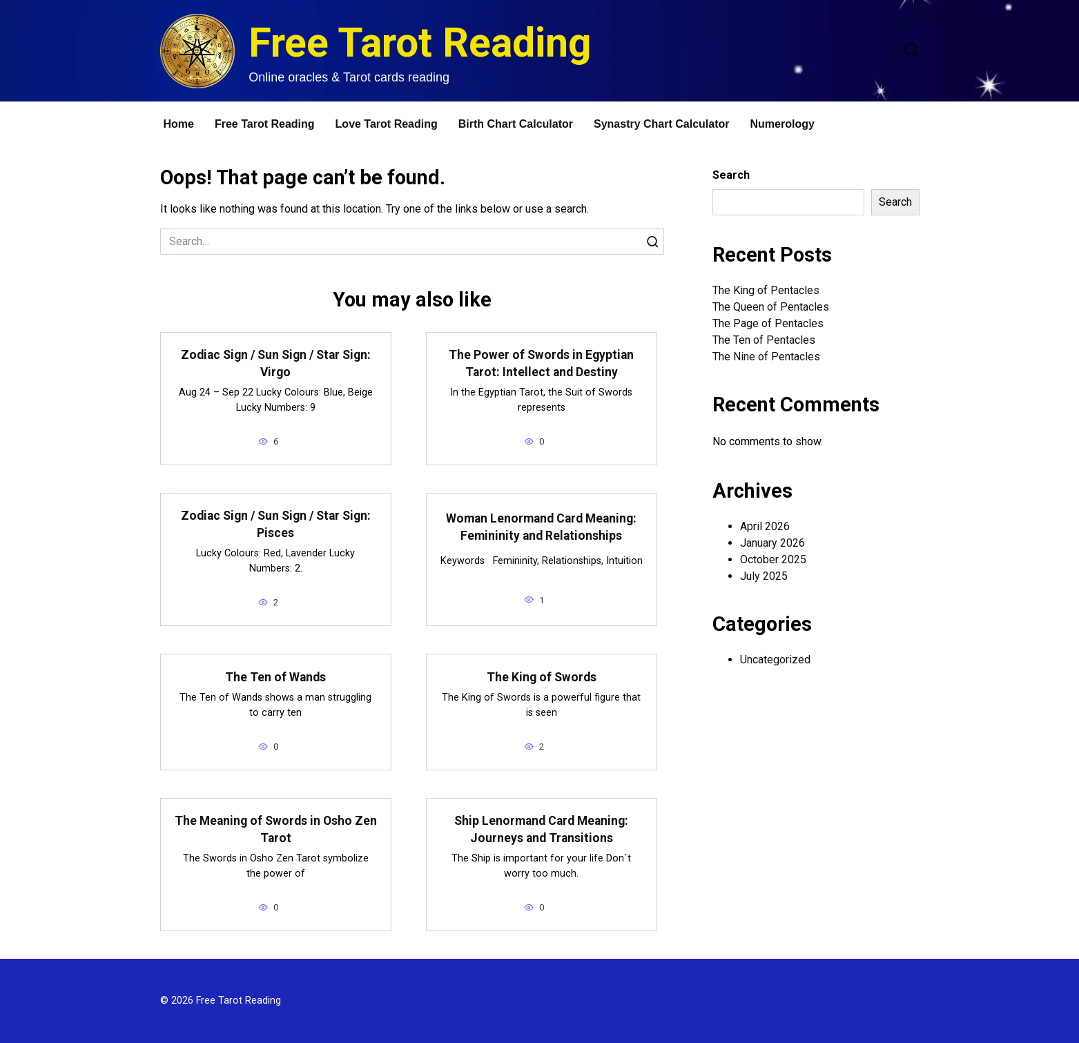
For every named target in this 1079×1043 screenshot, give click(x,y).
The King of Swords (541, 676)
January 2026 (772, 542)
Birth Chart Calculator (515, 124)
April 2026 (765, 526)
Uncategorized (775, 659)
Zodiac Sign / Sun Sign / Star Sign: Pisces (275, 524)
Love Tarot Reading (387, 124)
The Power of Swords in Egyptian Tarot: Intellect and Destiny (541, 363)
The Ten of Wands (275, 676)
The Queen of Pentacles (770, 306)
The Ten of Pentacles (763, 340)
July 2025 (764, 576)
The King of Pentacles (765, 290)
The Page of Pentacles (768, 323)
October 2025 (773, 559)
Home (179, 124)
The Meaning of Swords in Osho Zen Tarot (276, 829)
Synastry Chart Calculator (662, 124)
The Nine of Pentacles (766, 356)
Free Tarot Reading (420, 42)
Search (731, 175)
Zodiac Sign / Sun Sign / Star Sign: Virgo (275, 363)
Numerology (782, 124)
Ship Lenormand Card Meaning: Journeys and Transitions (541, 829)
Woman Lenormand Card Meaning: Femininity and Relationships (541, 527)
